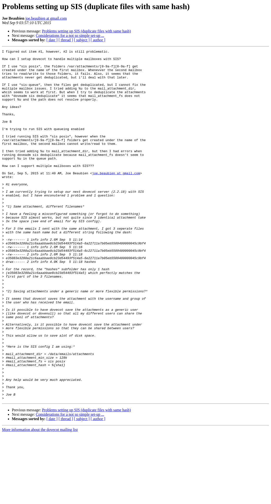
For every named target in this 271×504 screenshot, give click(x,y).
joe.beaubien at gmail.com (46, 18)
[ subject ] (82, 40)
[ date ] (51, 40)
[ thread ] (65, 40)
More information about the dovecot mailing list (40, 500)
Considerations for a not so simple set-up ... (70, 35)
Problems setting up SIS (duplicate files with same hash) (86, 31)
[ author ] (98, 40)
